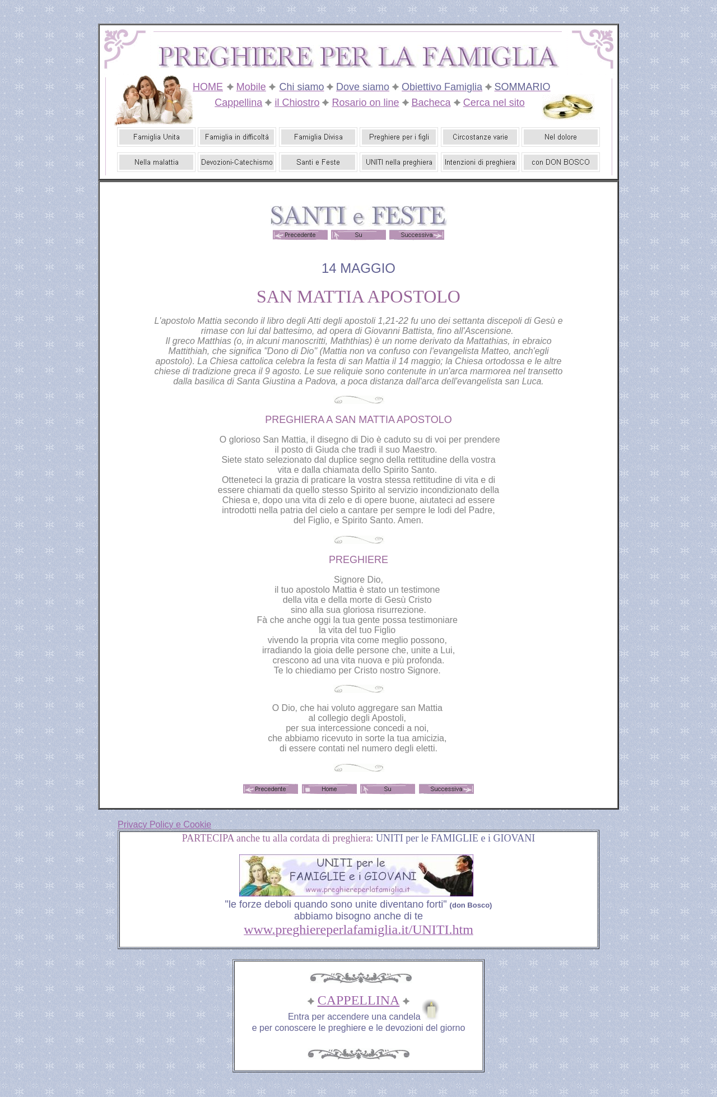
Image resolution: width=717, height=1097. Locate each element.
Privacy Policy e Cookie (164, 824)
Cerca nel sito (494, 102)
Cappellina (238, 102)
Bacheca (431, 102)
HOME (208, 86)
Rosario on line (365, 102)
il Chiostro (296, 102)
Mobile (251, 86)
